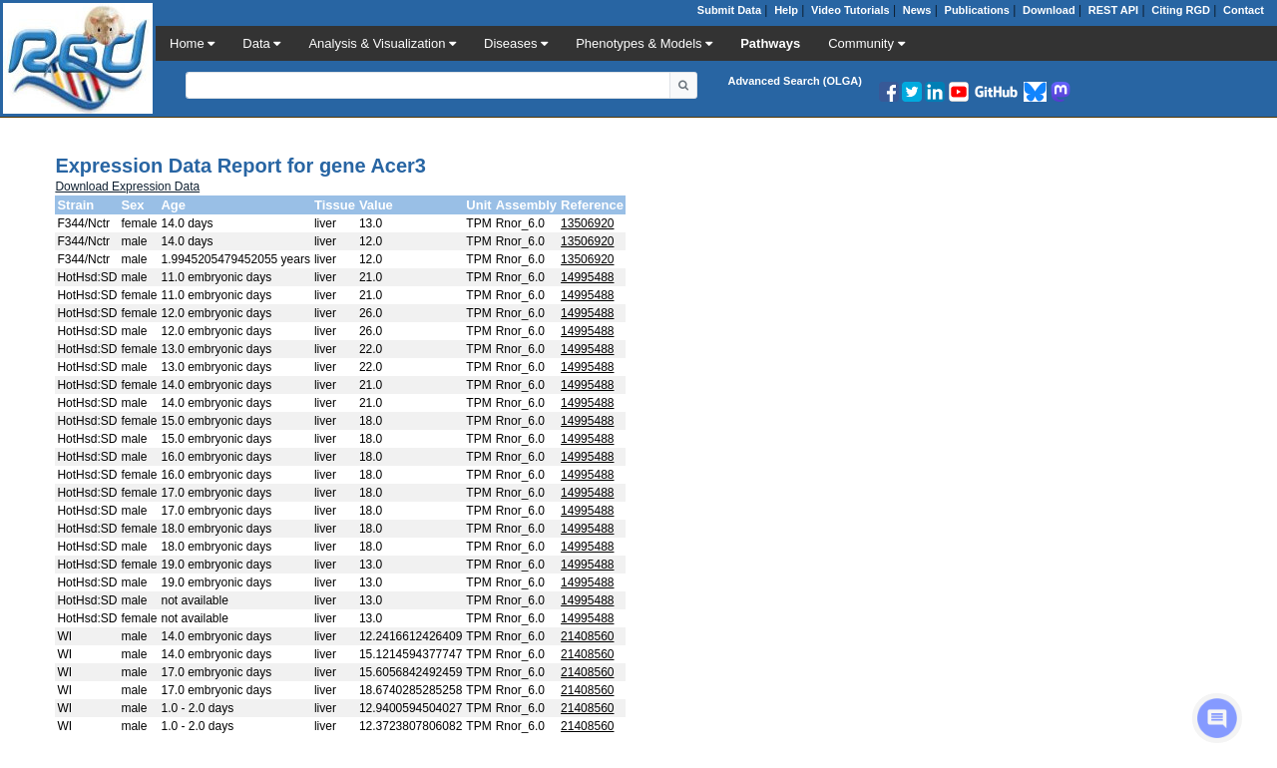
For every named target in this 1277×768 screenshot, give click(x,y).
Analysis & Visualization (382, 43)
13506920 (587, 223)
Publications (977, 10)
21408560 (587, 636)
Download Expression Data (127, 186)
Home (192, 43)
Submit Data (729, 10)
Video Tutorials (850, 10)
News (917, 10)
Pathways (770, 43)
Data (261, 43)
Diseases (516, 43)
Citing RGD (1180, 10)
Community (866, 43)
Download (1049, 10)
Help (786, 10)
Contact (1243, 10)
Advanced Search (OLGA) (794, 81)
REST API (1113, 10)
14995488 (587, 277)
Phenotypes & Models (644, 43)
